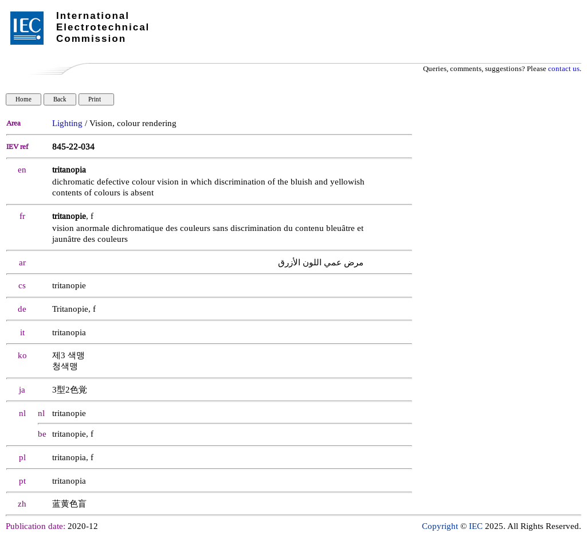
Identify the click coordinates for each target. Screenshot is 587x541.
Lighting (67, 123)
